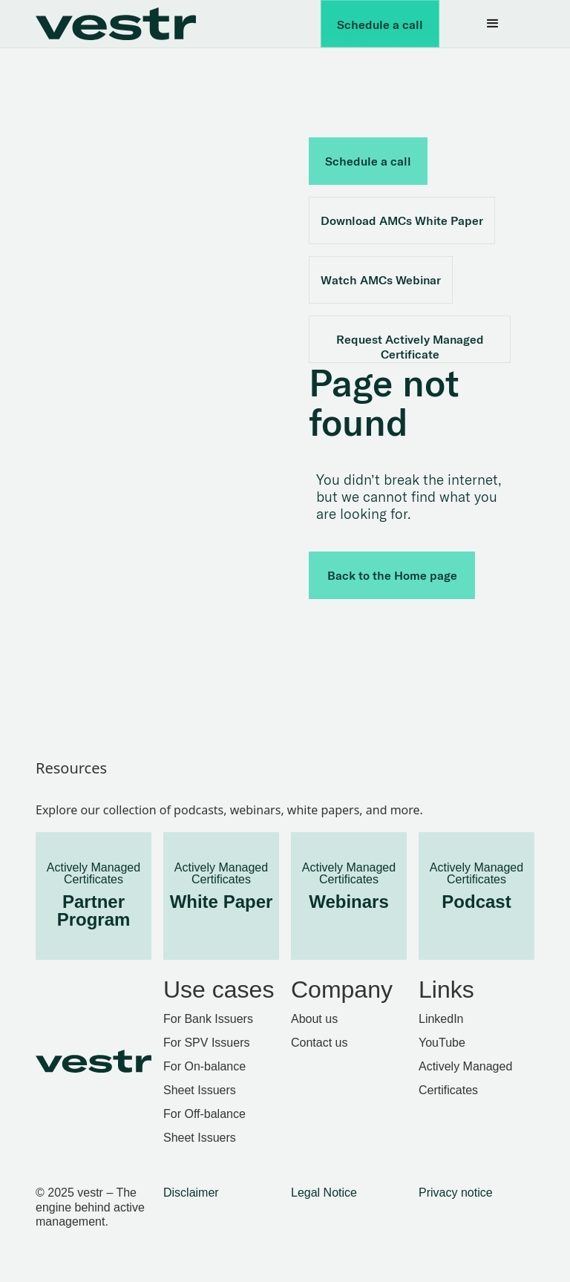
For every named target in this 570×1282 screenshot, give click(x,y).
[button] (493, 24)
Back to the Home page (392, 575)
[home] (125, 24)
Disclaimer (191, 1192)
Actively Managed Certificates (465, 1078)
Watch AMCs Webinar (381, 279)
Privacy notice (456, 1192)
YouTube (442, 1042)
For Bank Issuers (208, 1019)
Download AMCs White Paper (402, 220)
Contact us (319, 1042)
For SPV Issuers (206, 1042)
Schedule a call (380, 24)
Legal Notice (324, 1192)
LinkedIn (441, 1019)
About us (314, 1019)
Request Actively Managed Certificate (410, 347)
